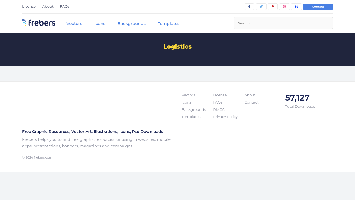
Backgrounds (131, 23)
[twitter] (261, 6)
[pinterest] (273, 6)
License (29, 6)
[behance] (296, 6)
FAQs (64, 6)
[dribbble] (284, 6)
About (48, 6)
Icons (99, 23)
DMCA (218, 109)
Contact (318, 7)
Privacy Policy (225, 116)
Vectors (74, 23)
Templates (168, 23)
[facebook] (249, 6)
